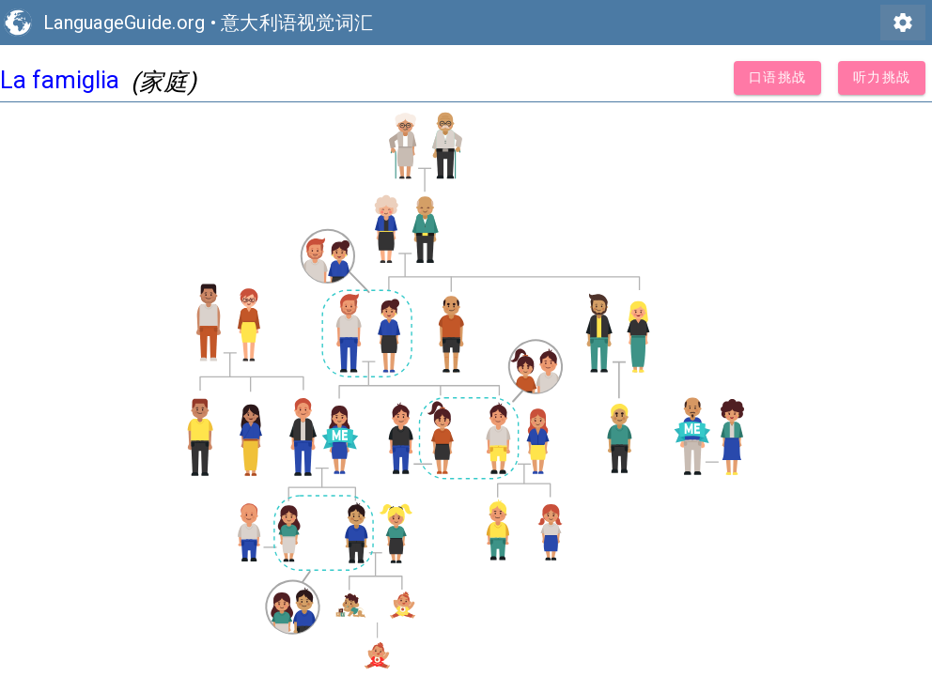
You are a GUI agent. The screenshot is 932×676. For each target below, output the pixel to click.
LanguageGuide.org (124, 22)
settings (903, 22)
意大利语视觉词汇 (297, 22)
